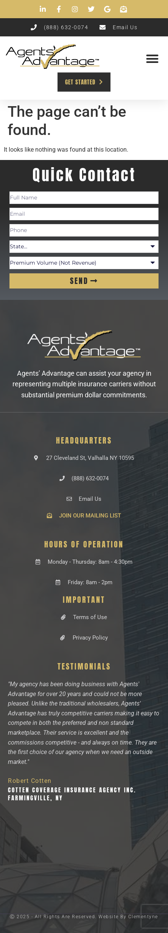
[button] (152, 59)
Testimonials (84, 666)
